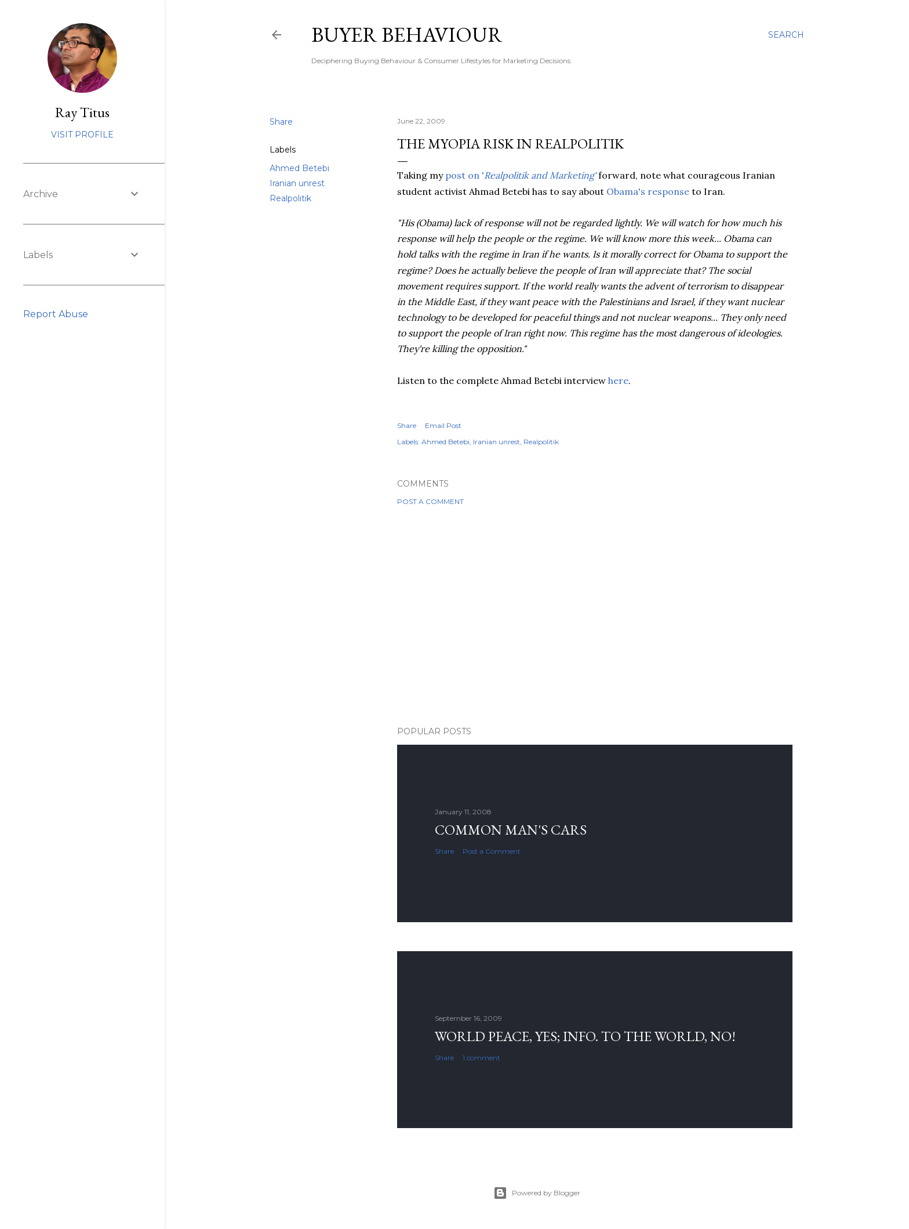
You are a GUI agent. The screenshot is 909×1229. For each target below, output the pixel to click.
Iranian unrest (297, 183)
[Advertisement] (594, 616)
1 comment (481, 1057)
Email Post (443, 425)
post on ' (520, 175)
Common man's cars (511, 830)
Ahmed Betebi (299, 168)
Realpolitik (290, 198)
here (618, 380)
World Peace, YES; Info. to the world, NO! (585, 1036)
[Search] (786, 35)
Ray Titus (82, 112)
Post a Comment (430, 501)
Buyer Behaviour (407, 34)
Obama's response (647, 191)
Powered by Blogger (536, 1193)
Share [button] (281, 122)
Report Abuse (55, 314)
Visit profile (82, 134)
